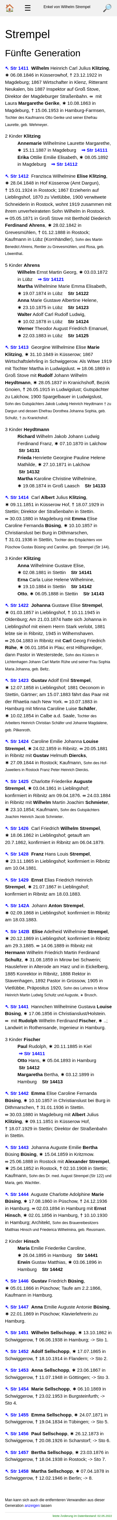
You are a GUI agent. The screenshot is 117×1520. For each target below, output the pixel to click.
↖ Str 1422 (17, 605)
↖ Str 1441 (17, 1006)
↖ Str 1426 (17, 828)
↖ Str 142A (18, 905)
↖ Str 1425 (17, 781)
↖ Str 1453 (17, 1370)
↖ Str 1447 (17, 1306)
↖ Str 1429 (17, 879)
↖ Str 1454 (17, 1388)
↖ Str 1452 (17, 1351)
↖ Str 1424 (17, 741)
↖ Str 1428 (17, 854)
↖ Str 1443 (17, 1147)
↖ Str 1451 (17, 1332)
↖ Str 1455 (17, 1414)
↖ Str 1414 (17, 497)
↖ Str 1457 (17, 1452)
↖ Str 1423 (17, 680)
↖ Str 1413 (17, 347)
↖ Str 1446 (17, 1281)
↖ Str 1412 (17, 176)
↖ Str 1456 (17, 1433)
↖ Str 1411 (17, 68)
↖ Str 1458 (17, 1471)
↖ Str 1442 (17, 1093)
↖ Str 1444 (17, 1194)
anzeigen (32, 1505)
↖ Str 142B (18, 931)
